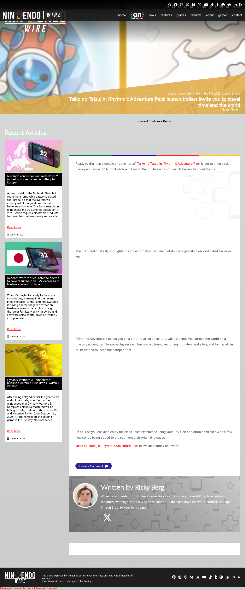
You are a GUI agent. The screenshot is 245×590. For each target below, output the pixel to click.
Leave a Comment (177, 93)
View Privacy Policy (52, 581)
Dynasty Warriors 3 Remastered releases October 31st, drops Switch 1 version (33, 383)
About (210, 15)
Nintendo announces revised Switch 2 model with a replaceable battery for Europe (32, 179)
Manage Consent (45, 588)
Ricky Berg (230, 93)
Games (223, 15)
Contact (237, 15)
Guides (181, 15)
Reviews (196, 15)
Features (166, 15)
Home (122, 15)
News (152, 15)
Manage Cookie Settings (80, 581)
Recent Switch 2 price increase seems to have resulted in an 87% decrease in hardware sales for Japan (33, 281)
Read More (14, 227)
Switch (235, 109)
